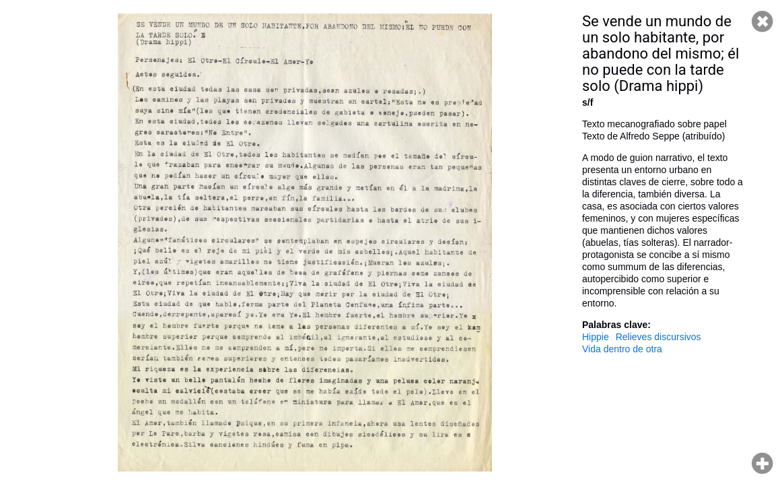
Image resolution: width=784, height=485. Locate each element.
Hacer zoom (762, 463)
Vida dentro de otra (622, 349)
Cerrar (762, 21)
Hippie (595, 336)
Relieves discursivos (658, 336)
